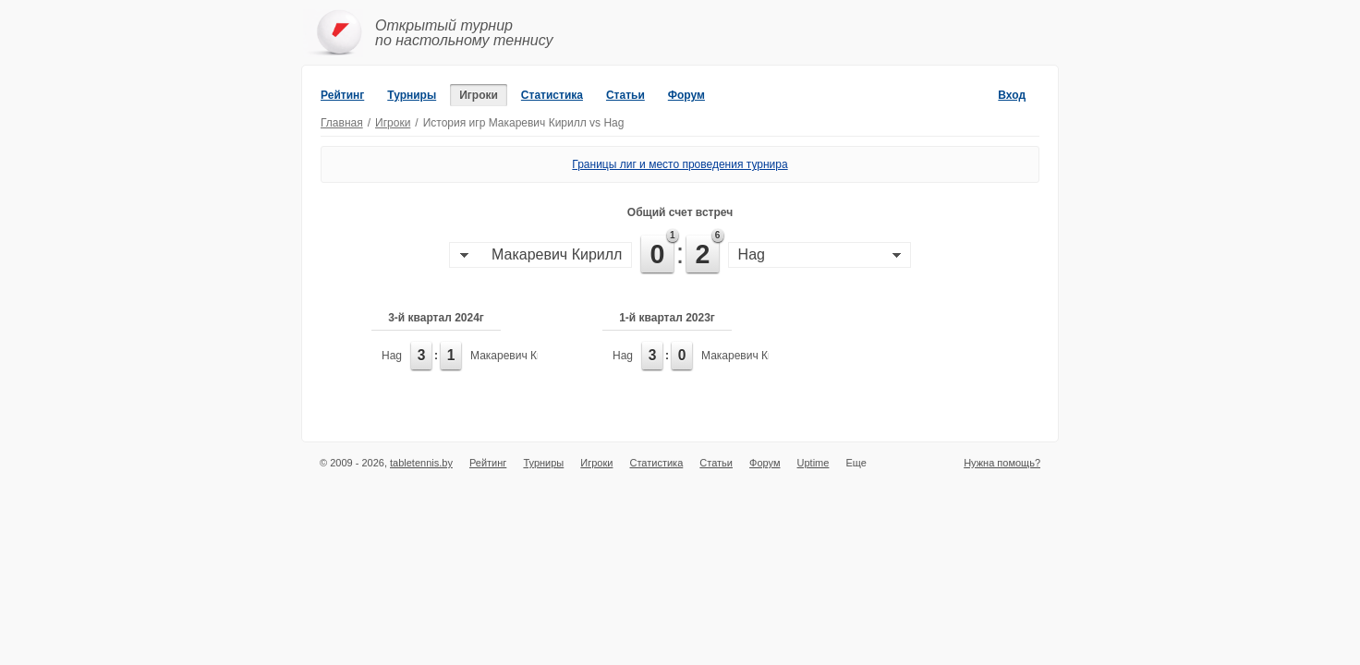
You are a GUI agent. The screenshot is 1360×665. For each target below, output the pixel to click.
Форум (686, 95)
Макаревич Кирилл (519, 355)
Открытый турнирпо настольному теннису (464, 33)
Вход (1012, 95)
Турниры (411, 95)
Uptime (813, 462)
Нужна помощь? (1002, 462)
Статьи (625, 95)
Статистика (552, 95)
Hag (392, 355)
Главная (342, 122)
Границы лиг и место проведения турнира (679, 164)
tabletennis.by (421, 462)
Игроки (478, 95)
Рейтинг (342, 95)
